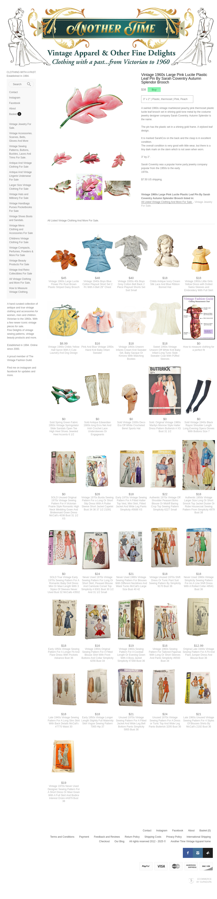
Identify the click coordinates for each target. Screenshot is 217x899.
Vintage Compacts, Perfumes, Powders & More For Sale (21, 251)
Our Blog (119, 841)
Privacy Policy (174, 836)
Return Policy (132, 836)
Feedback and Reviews (107, 836)
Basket (13, 114)
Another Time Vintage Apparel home (191, 841)
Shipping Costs (153, 836)
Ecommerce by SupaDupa (204, 880)
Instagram (14, 97)
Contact (13, 92)
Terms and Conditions (62, 836)
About (12, 108)
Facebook (14, 103)
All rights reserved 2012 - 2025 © (147, 841)
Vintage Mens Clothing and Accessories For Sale (21, 229)
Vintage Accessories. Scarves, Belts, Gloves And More (20, 137)
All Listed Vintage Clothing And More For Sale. (167, 202)
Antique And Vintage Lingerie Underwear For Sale (20, 176)
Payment (84, 836)
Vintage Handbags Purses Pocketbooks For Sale (20, 207)
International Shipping (199, 836)
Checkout (104, 841)
